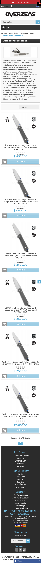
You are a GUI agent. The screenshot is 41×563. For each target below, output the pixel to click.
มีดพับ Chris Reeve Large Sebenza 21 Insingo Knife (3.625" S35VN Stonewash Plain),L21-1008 (20, 201)
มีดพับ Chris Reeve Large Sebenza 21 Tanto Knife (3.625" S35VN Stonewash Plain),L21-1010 (20, 147)
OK (38, 22)
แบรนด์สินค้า (20, 487)
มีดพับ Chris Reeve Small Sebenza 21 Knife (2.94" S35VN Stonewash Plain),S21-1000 (20, 363)
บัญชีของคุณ (20, 505)
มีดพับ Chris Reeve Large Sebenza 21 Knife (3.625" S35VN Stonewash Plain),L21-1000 (20, 416)
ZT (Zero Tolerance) (20, 455)
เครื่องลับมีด (20, 476)
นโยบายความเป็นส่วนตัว (20, 498)
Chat (19, 561)
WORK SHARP (20, 461)
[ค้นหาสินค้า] (18, 22)
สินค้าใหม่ (29, 107)
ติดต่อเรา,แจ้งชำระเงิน (20, 508)
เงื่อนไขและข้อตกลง (20, 495)
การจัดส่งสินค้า (20, 500)
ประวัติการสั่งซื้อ (20, 503)
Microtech (20, 463)
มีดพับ (20, 474)
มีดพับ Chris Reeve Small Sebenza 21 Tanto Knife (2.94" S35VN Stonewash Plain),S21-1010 (20, 255)
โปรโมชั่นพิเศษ (20, 484)
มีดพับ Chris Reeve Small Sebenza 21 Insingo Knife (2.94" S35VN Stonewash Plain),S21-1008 (21, 309)
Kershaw (20, 458)
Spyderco (20, 466)
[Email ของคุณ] (18, 541)
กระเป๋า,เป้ (20, 479)
